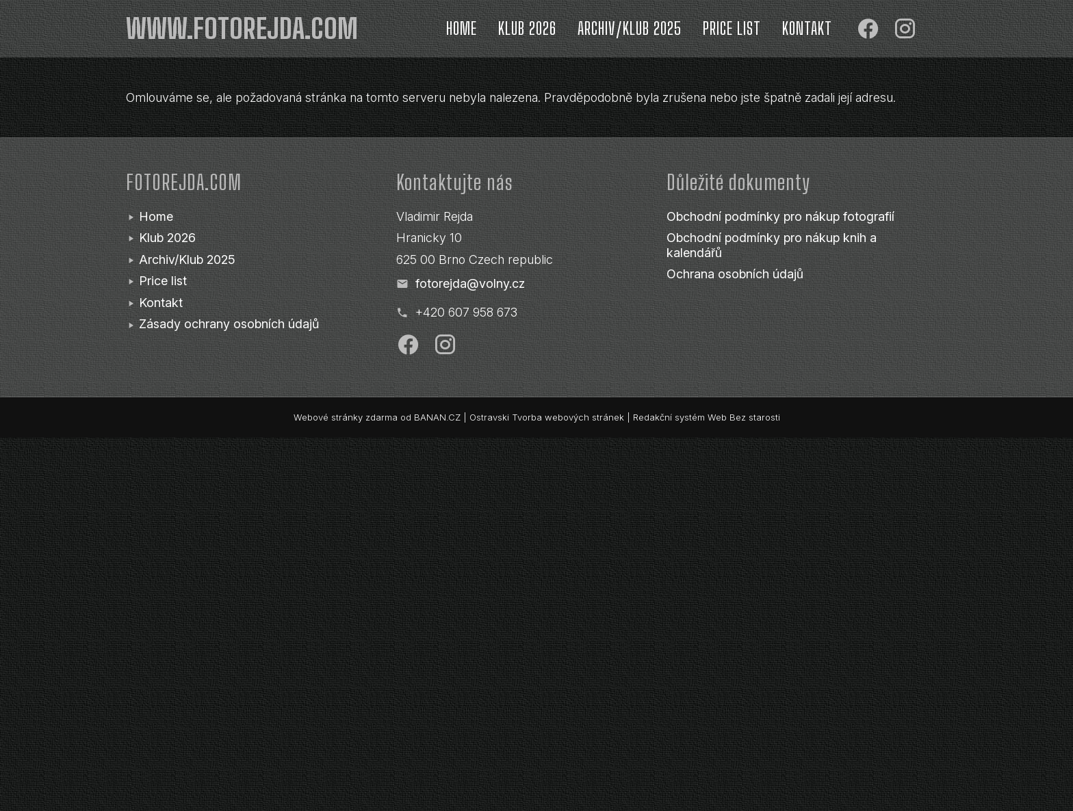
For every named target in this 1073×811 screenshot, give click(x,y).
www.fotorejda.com (242, 28)
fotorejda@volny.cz (470, 283)
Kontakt (807, 28)
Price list (732, 28)
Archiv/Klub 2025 (630, 28)
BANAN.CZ (437, 417)
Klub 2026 (527, 28)
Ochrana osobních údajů (735, 274)
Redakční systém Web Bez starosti (706, 417)
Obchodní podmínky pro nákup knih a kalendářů (772, 245)
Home (461, 28)
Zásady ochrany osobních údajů (229, 324)
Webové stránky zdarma (346, 417)
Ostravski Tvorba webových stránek (546, 417)
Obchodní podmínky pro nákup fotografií (780, 216)
